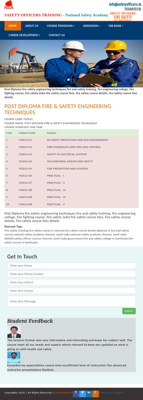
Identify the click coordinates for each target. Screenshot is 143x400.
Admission (91, 26)
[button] (10, 63)
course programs (61, 26)
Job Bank (116, 26)
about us (32, 26)
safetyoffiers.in (63, 392)
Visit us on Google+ (111, 392)
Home (13, 26)
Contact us (57, 35)
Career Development (24, 35)
